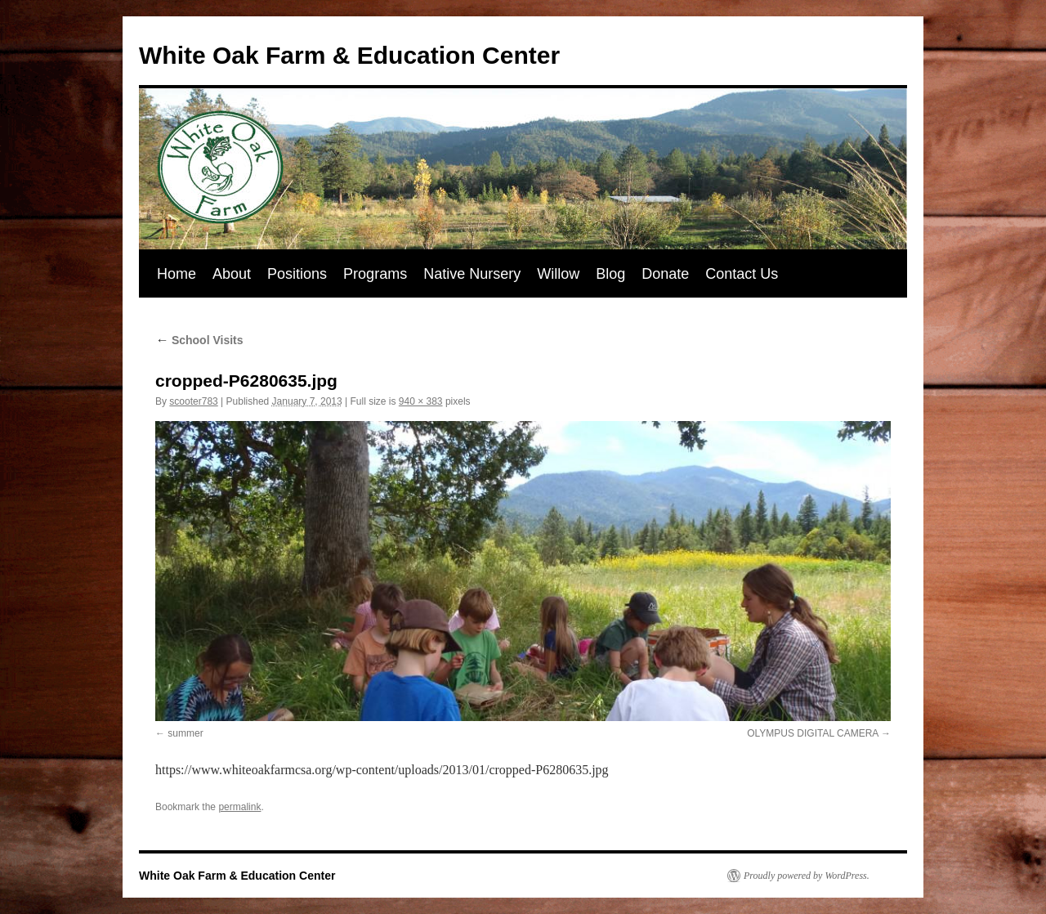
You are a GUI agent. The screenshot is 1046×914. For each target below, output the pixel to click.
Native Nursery (472, 274)
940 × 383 (421, 401)
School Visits (199, 340)
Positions (297, 274)
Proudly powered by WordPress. (806, 875)
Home (176, 274)
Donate (665, 274)
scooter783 (193, 401)
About (231, 274)
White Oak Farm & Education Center (349, 55)
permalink (239, 807)
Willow (558, 274)
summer (185, 733)
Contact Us (741, 274)
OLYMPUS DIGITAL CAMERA (812, 733)
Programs (375, 274)
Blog (610, 274)
